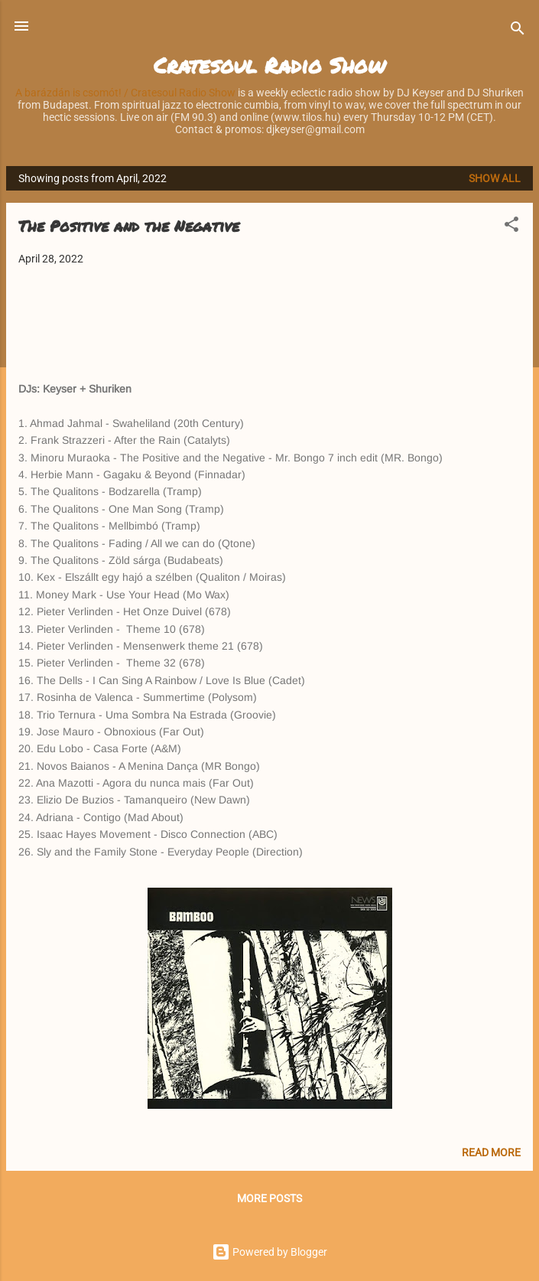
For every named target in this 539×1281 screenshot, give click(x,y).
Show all (495, 178)
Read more (491, 1152)
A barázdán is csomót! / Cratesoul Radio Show (125, 92)
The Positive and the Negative (128, 225)
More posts (269, 1198)
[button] (511, 227)
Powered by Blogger (269, 1252)
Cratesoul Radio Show (269, 65)
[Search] (517, 31)
